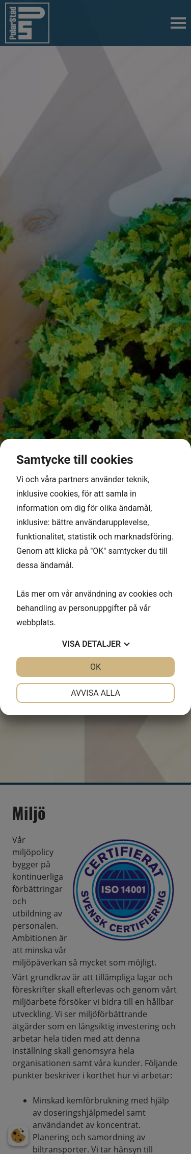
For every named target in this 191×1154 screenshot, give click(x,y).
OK (95, 667)
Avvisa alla (95, 693)
